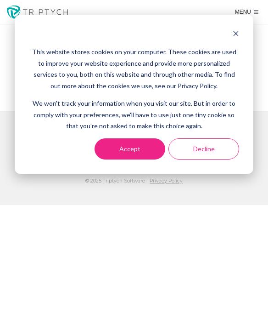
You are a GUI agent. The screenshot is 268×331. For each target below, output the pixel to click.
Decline (204, 149)
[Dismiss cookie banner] (236, 34)
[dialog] (134, 94)
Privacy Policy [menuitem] (166, 181)
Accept (129, 149)
